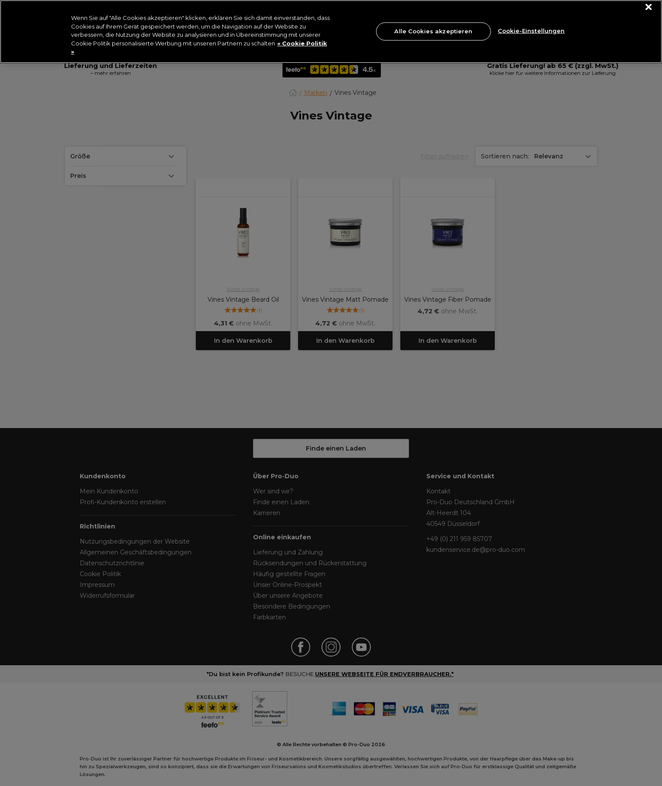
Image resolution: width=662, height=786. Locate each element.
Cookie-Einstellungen (531, 30)
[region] (331, 31)
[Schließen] (649, 7)
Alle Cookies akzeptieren (433, 31)
